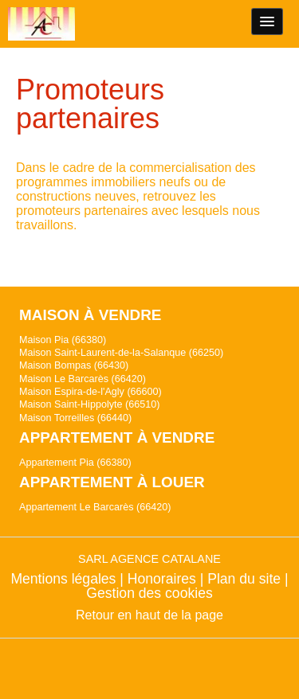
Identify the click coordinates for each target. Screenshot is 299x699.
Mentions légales (63, 579)
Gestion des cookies (149, 593)
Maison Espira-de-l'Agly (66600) (90, 391)
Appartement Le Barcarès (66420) (95, 507)
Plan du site (244, 579)
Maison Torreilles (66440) (75, 418)
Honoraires (162, 579)
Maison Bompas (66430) (73, 365)
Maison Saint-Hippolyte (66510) (89, 404)
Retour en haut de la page (149, 615)
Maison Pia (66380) (62, 340)
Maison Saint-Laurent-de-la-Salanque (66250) (121, 352)
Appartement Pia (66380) (75, 462)
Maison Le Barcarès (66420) (82, 379)
